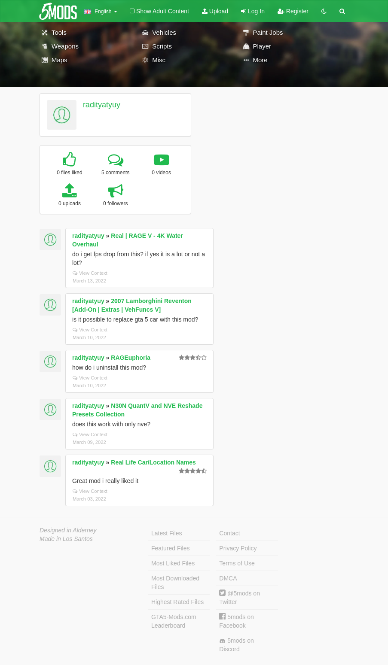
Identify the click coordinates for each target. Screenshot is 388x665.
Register (293, 11)
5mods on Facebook (236, 621)
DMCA (228, 578)
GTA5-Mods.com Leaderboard (173, 621)
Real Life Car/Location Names (153, 462)
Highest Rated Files (177, 601)
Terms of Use (236, 563)
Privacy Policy (238, 548)
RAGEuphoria (130, 357)
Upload (215, 11)
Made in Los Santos (66, 538)
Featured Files (170, 548)
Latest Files (166, 533)
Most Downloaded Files (175, 582)
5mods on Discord (236, 645)
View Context (90, 273)
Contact (229, 533)
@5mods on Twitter (239, 597)
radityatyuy (101, 104)
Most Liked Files (173, 563)
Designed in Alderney (68, 530)
